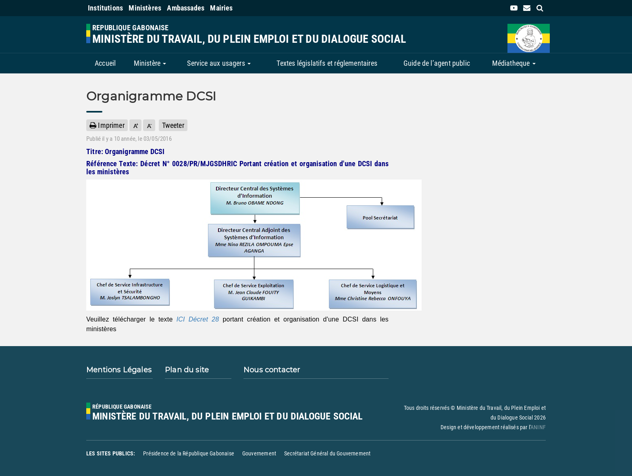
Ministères (145, 8)
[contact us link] (526, 8)
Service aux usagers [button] (219, 63)
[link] (514, 8)
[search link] (539, 8)
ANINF (538, 427)
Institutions (105, 8)
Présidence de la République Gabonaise (188, 453)
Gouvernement (259, 453)
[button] (135, 125)
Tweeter (173, 125)
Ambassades (185, 8)
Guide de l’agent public (436, 63)
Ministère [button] (150, 63)
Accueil (105, 63)
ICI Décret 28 (198, 319)
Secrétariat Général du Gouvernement (327, 453)
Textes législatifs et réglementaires (326, 63)
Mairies (221, 8)
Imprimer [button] (107, 125)
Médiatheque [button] (514, 63)
